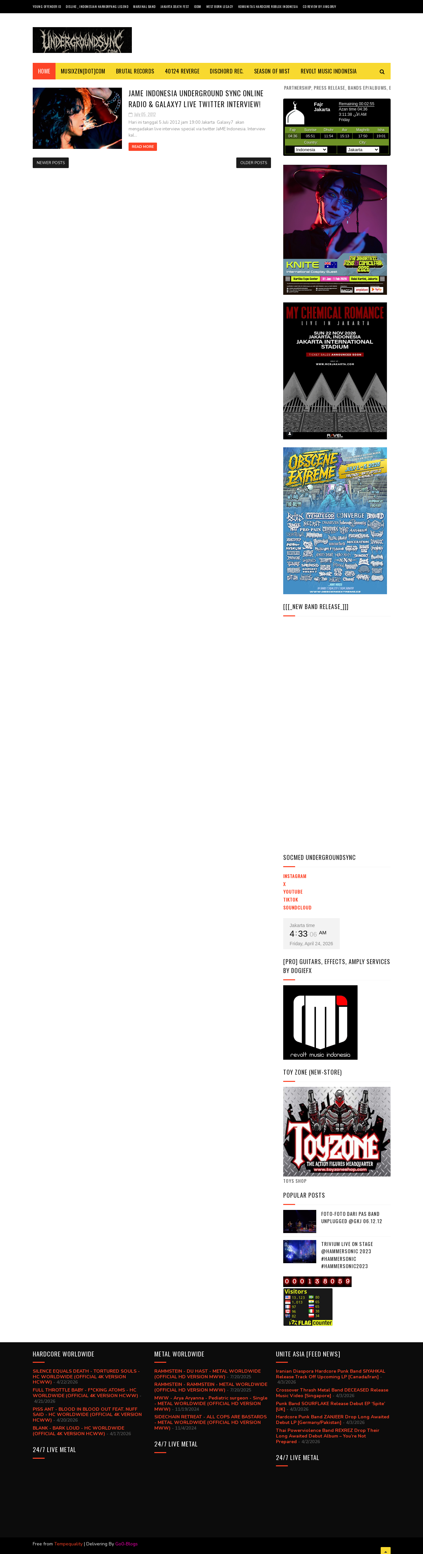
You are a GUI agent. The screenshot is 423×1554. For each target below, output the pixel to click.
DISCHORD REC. (227, 71)
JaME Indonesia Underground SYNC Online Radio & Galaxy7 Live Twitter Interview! (196, 98)
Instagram (294, 875)
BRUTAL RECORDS (135, 71)
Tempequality (68, 1544)
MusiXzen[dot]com (83, 71)
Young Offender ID (47, 6)
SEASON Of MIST (272, 71)
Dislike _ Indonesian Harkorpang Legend (97, 6)
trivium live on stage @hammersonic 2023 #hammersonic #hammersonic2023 (347, 1255)
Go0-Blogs (126, 1544)
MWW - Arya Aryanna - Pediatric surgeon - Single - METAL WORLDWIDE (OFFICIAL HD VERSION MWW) (210, 1403)
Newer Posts (51, 162)
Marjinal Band (144, 6)
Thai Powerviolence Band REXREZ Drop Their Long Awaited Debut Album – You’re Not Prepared (327, 1436)
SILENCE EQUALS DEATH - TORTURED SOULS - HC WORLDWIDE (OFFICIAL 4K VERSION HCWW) (86, 1377)
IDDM (197, 6)
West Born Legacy (219, 6)
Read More (143, 146)
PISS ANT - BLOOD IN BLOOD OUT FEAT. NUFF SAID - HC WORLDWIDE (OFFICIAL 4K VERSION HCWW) (87, 1415)
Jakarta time (302, 925)
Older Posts (253, 162)
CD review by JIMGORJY (319, 6)
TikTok (290, 899)
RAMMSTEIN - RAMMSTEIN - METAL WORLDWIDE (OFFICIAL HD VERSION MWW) (210, 1387)
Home (44, 71)
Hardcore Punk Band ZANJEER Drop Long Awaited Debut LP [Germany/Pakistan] (332, 1420)
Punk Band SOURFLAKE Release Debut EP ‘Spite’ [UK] (330, 1406)
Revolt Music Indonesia (329, 71)
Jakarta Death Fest (175, 6)
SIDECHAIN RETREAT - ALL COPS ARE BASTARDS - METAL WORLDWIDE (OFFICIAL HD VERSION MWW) (210, 1422)
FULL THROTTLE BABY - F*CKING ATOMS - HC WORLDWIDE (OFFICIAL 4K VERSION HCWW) (85, 1393)
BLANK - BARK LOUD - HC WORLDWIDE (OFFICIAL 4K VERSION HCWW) (78, 1431)
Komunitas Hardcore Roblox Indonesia (268, 6)
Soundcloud (297, 907)
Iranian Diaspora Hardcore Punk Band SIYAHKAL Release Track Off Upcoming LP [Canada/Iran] (330, 1374)
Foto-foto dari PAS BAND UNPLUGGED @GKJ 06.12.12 (351, 1217)
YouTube (293, 891)
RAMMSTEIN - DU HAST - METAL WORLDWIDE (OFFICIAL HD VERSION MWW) (207, 1374)
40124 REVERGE (182, 71)
